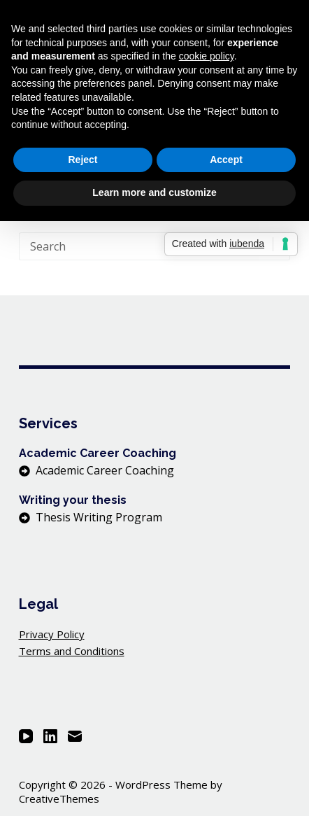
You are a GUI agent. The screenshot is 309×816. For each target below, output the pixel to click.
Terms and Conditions (71, 651)
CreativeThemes (59, 799)
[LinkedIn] (50, 736)
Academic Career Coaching (105, 470)
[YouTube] (26, 736)
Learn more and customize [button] (154, 192)
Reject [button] (82, 159)
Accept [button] (226, 159)
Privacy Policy (52, 634)
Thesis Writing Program (99, 517)
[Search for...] (141, 246)
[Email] (75, 736)
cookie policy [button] (206, 56)
